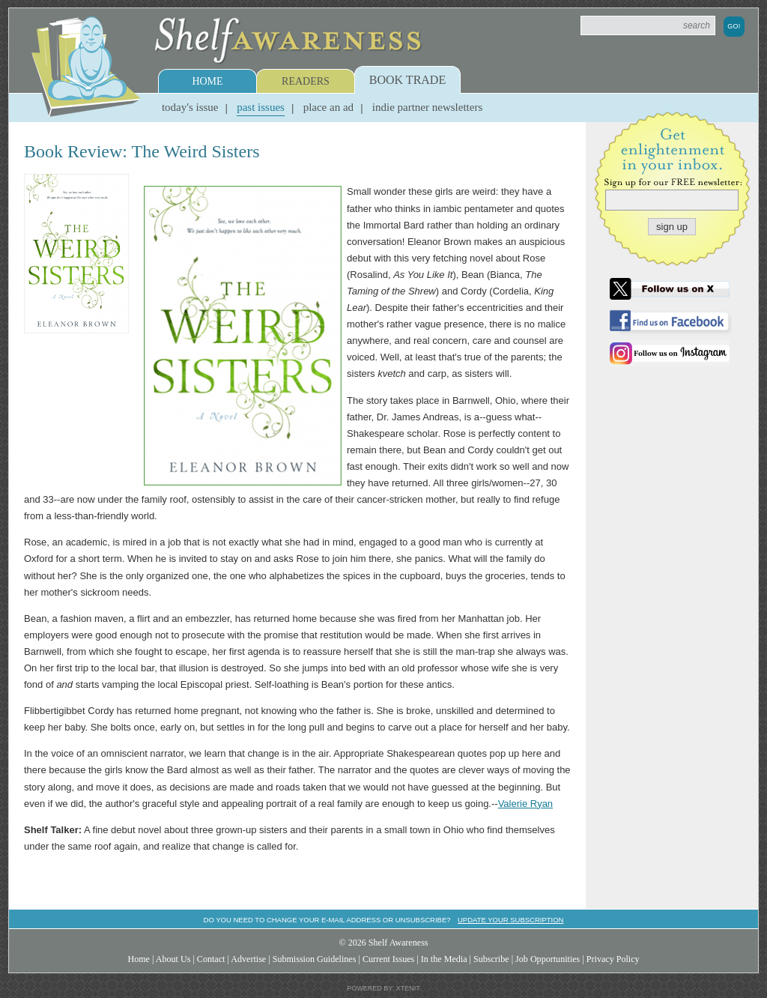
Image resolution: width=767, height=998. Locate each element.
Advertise (248, 959)
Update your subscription (510, 920)
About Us (173, 959)
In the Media (444, 959)
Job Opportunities (547, 959)
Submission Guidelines (315, 959)
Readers (306, 81)
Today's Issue (190, 107)
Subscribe (491, 959)
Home (207, 81)
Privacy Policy (613, 959)
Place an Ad (328, 107)
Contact (211, 959)
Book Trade (407, 79)
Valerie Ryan (525, 803)
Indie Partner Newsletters (427, 107)
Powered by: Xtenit (383, 988)
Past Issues (261, 107)
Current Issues (388, 959)
